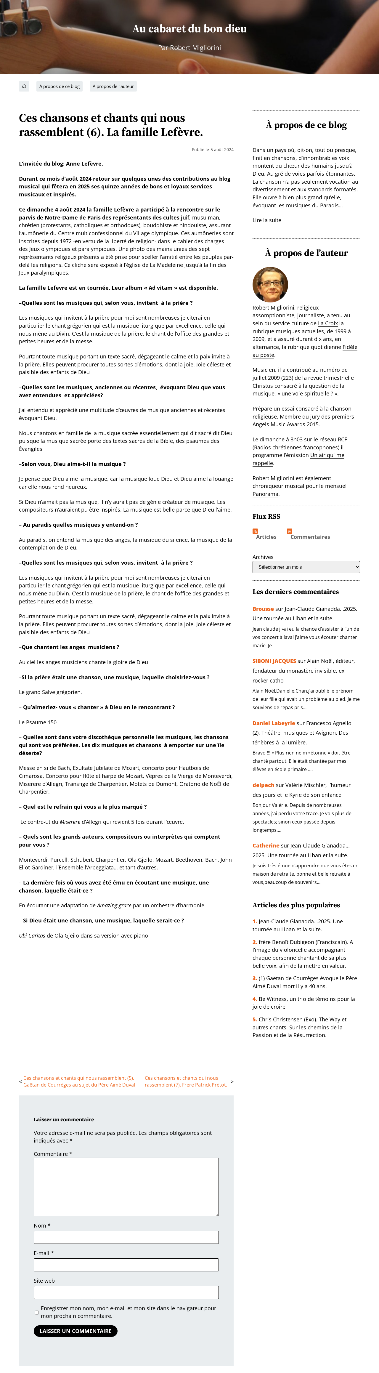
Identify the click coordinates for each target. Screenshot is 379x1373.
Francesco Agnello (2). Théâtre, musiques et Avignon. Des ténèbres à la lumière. (302, 732)
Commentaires (310, 537)
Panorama (265, 493)
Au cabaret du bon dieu (189, 28)
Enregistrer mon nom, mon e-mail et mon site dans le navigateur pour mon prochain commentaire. (128, 1312)
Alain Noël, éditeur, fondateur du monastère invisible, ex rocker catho (304, 670)
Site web (44, 1280)
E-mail (44, 1253)
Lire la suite (267, 220)
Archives (263, 556)
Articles (266, 537)
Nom (42, 1225)
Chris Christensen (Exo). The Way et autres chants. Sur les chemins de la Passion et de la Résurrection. (299, 1025)
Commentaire (53, 1153)
